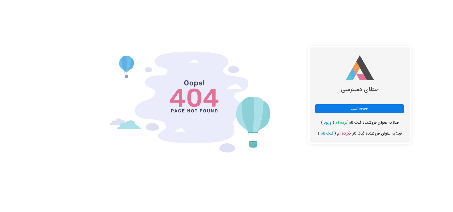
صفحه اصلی (338, 108)
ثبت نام (305, 133)
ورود (306, 122)
